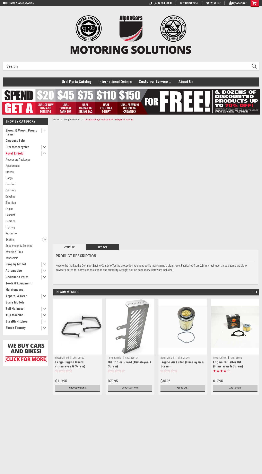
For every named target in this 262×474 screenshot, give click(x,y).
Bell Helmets (15, 309)
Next (257, 292)
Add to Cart (183, 388)
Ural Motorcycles (17, 147)
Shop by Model (16, 264)
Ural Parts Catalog (76, 81)
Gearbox (11, 221)
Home (56, 119)
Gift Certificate (188, 3)
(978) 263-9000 (160, 3)
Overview (69, 246)
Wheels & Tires (14, 252)
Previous (253, 292)
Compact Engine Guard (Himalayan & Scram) (109, 119)
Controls (11, 190)
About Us (185, 81)
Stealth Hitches (16, 321)
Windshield (12, 258)
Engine (9, 209)
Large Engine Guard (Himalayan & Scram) (70, 364)
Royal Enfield (14, 153)
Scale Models (15, 302)
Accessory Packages (18, 159)
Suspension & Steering (19, 246)
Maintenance (15, 290)
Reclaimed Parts (17, 277)
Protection (12, 233)
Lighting (10, 227)
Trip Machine (15, 315)
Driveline (10, 196)
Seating (10, 239)
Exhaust (10, 215)
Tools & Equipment (19, 283)
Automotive (14, 271)
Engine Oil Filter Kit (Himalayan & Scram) (228, 364)
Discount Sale (15, 141)
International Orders (115, 81)
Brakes (10, 172)
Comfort (11, 184)
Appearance (13, 166)
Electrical (11, 203)
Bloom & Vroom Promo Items (21, 132)
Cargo (9, 178)
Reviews (102, 246)
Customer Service (155, 81)
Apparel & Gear (16, 296)
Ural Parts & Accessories (18, 3)
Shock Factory (16, 328)
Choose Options (78, 388)
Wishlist (213, 3)
